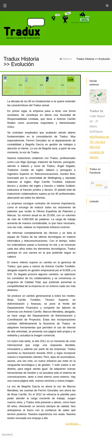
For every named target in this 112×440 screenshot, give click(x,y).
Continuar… (73, 423)
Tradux (99, 185)
